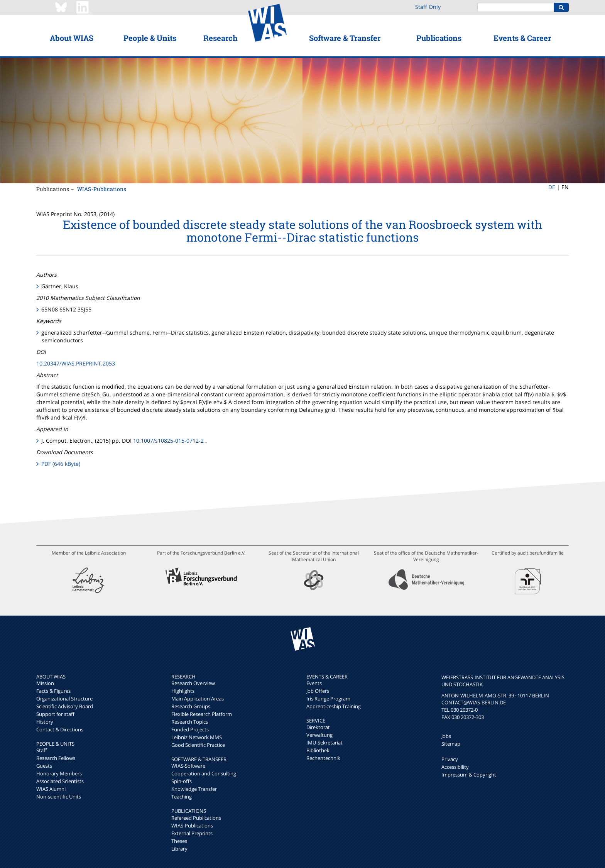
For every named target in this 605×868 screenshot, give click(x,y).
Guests (44, 765)
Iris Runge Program (328, 698)
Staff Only (428, 6)
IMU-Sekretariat (324, 742)
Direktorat (318, 727)
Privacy (449, 759)
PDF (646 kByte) (60, 463)
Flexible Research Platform (201, 714)
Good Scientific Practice (198, 744)
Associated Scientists (60, 781)
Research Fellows (55, 758)
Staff (41, 750)
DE (551, 187)
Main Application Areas (197, 698)
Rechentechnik (323, 758)
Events (314, 683)
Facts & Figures (53, 690)
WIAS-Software (188, 765)
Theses (179, 841)
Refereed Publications (196, 817)
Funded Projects (190, 729)
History (44, 721)
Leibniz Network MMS (196, 737)
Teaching (181, 796)
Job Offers (317, 690)
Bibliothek (318, 750)
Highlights (182, 690)
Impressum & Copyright (468, 774)
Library (179, 848)
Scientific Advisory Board (64, 706)
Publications (438, 38)
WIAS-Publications (101, 189)
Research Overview (193, 683)
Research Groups (190, 706)
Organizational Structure (64, 698)
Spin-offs (181, 781)
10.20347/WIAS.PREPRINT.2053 (75, 363)
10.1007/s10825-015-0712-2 (168, 440)
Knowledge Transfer (194, 788)
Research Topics (189, 721)
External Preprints (192, 833)
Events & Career (522, 38)
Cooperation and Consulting (203, 773)
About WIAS (71, 38)
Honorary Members (59, 773)
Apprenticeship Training (333, 706)
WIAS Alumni (51, 788)
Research (220, 38)
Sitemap (450, 743)
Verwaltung (319, 734)
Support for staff (55, 714)
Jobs (446, 736)
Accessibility (455, 766)
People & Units (149, 38)
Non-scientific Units (58, 796)
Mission (45, 683)
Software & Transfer (344, 38)
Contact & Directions (59, 729)
